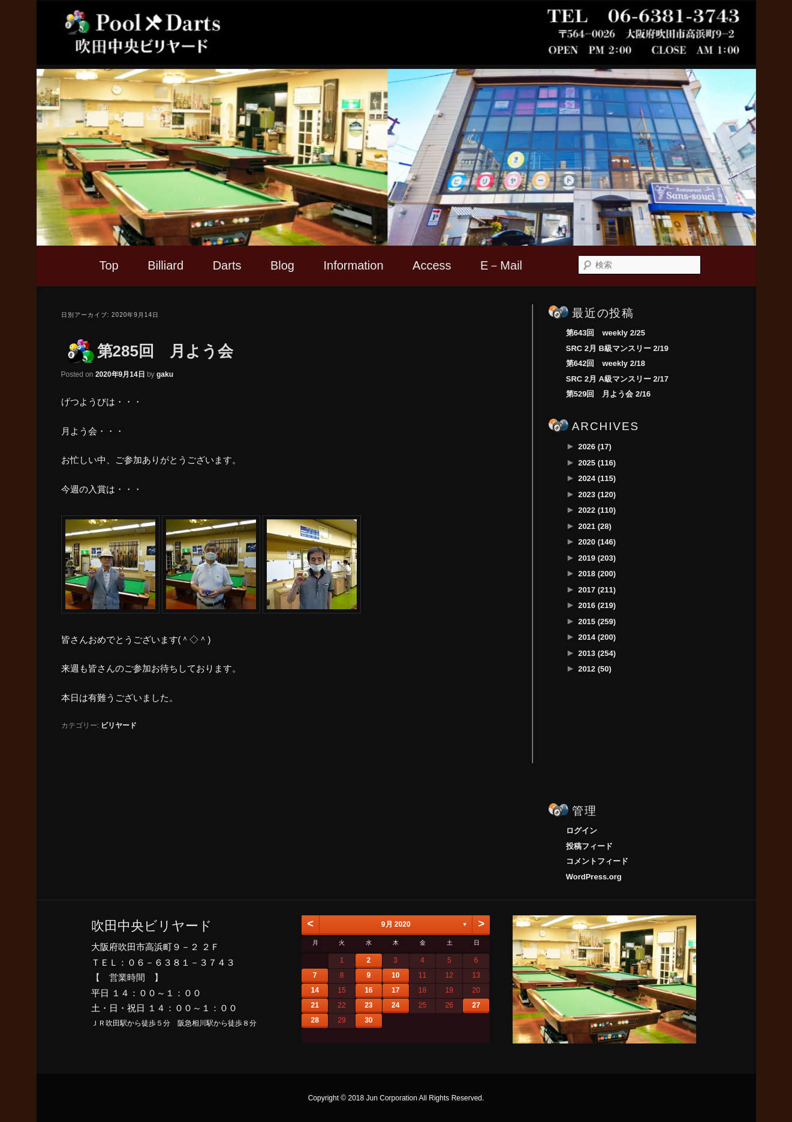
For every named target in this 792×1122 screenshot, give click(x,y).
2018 (597, 573)
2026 (595, 446)
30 (368, 1020)
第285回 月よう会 (165, 351)
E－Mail (501, 265)
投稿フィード (589, 846)
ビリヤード (119, 725)
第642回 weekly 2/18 (605, 363)
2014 (597, 637)
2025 (597, 462)
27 (476, 1005)
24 (395, 1005)
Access (431, 265)
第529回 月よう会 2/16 (608, 393)
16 (368, 990)
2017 (597, 589)
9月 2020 (396, 924)
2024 (597, 478)
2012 (595, 668)
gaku (164, 374)
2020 (597, 541)
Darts (227, 265)
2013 (597, 653)
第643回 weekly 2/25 (605, 332)
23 (368, 1005)
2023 (597, 494)
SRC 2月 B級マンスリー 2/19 (617, 348)
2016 (597, 605)
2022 (597, 510)
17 (395, 990)
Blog (282, 265)
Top (108, 265)
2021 (595, 526)
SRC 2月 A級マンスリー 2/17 (617, 378)
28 (314, 1020)
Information (353, 265)
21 (314, 1005)
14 (314, 990)
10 (395, 975)
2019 (597, 558)
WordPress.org (594, 876)
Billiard (165, 265)
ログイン (581, 830)
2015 (597, 621)
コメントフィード (597, 861)
